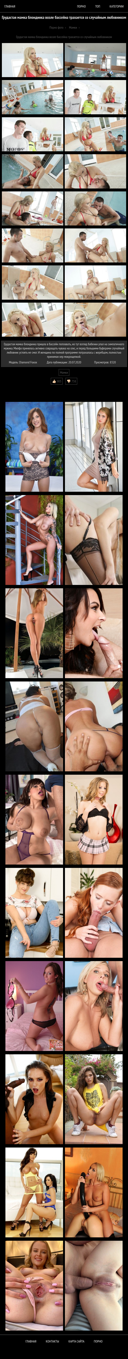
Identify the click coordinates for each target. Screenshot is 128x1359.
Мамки (64, 372)
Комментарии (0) (13, 388)
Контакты (52, 1341)
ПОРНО (98, 1341)
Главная (9, 6)
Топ (97, 6)
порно (81, 6)
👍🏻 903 (56, 381)
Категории (117, 6)
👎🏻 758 (71, 381)
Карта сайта (76, 1341)
